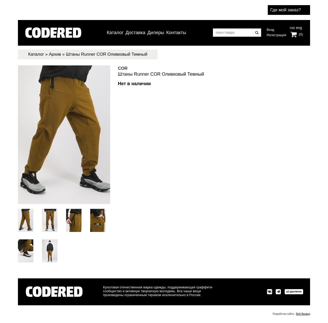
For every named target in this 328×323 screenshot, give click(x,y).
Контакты (176, 32)
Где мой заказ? (285, 9)
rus (292, 27)
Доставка (135, 32)
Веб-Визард (303, 313)
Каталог (115, 32)
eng (298, 27)
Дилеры (155, 32)
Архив (55, 54)
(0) (301, 34)
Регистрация (276, 35)
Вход (270, 30)
